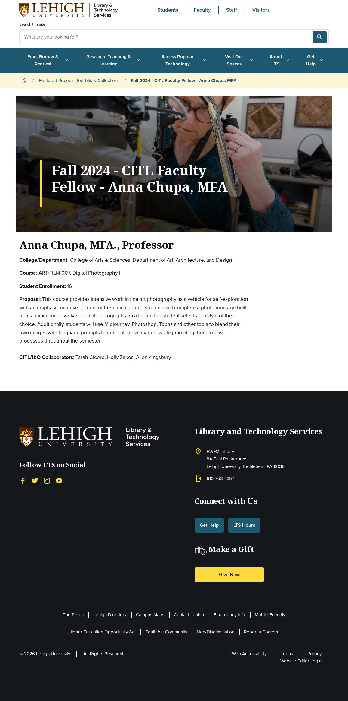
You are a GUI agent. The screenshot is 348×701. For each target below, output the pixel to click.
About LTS (279, 60)
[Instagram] (47, 480)
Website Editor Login (301, 661)
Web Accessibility (249, 653)
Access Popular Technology (184, 60)
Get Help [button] (209, 525)
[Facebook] (22, 480)
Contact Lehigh (189, 614)
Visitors (261, 10)
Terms (287, 653)
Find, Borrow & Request (48, 60)
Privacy (314, 653)
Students (167, 10)
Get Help (315, 60)
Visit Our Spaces (239, 60)
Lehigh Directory (109, 614)
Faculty (202, 10)
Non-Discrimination (215, 632)
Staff (231, 10)
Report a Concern (261, 632)
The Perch (73, 614)
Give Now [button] (229, 574)
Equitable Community (166, 632)
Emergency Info (229, 614)
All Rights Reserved (103, 653)
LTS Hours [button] (244, 525)
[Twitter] (34, 480)
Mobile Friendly (270, 614)
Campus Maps (150, 614)
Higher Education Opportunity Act (102, 632)
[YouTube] (59, 480)
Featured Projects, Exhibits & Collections (79, 80)
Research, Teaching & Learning (113, 60)
